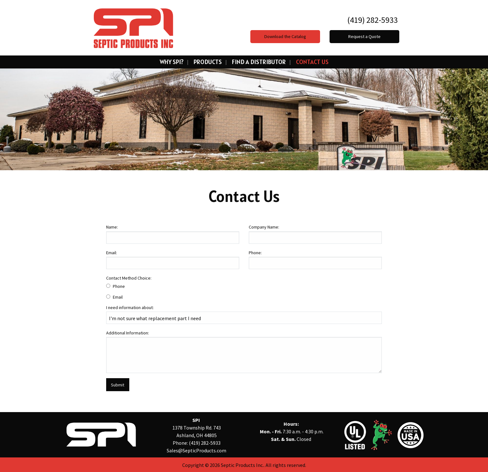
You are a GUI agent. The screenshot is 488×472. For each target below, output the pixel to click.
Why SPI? (171, 62)
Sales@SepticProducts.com (196, 450)
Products (208, 62)
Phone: (255, 252)
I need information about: (130, 307)
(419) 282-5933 (372, 20)
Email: (111, 252)
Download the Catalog (285, 36)
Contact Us (312, 62)
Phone (119, 286)
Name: (112, 227)
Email (118, 297)
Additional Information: (127, 333)
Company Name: (264, 227)
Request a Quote (364, 36)
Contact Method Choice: (128, 278)
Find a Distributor (259, 62)
